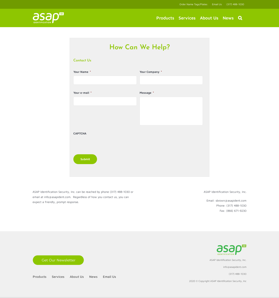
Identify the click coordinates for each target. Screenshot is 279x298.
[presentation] (100, 144)
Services (58, 277)
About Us (77, 277)
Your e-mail (82, 92)
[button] (240, 18)
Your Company (151, 71)
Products (39, 277)
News (93, 277)
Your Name (82, 71)
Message (147, 92)
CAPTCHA (79, 133)
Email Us (109, 277)
